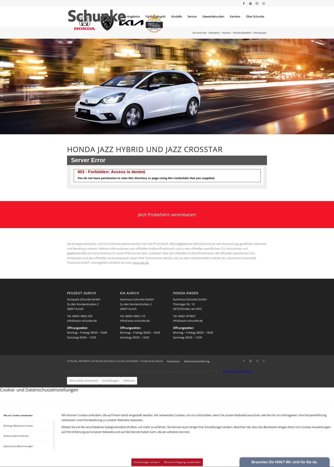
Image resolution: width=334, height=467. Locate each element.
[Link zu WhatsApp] (263, 3)
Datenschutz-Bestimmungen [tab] (18, 446)
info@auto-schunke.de (82, 321)
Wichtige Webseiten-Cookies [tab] (18, 425)
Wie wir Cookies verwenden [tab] (18, 415)
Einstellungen (110, 380)
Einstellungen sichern (147, 462)
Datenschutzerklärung (237, 371)
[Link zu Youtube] (250, 3)
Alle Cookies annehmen (83, 380)
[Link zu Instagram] (257, 3)
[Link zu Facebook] (244, 3)
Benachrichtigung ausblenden (182, 462)
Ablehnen (129, 380)
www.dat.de (141, 263)
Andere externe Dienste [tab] (16, 435)
